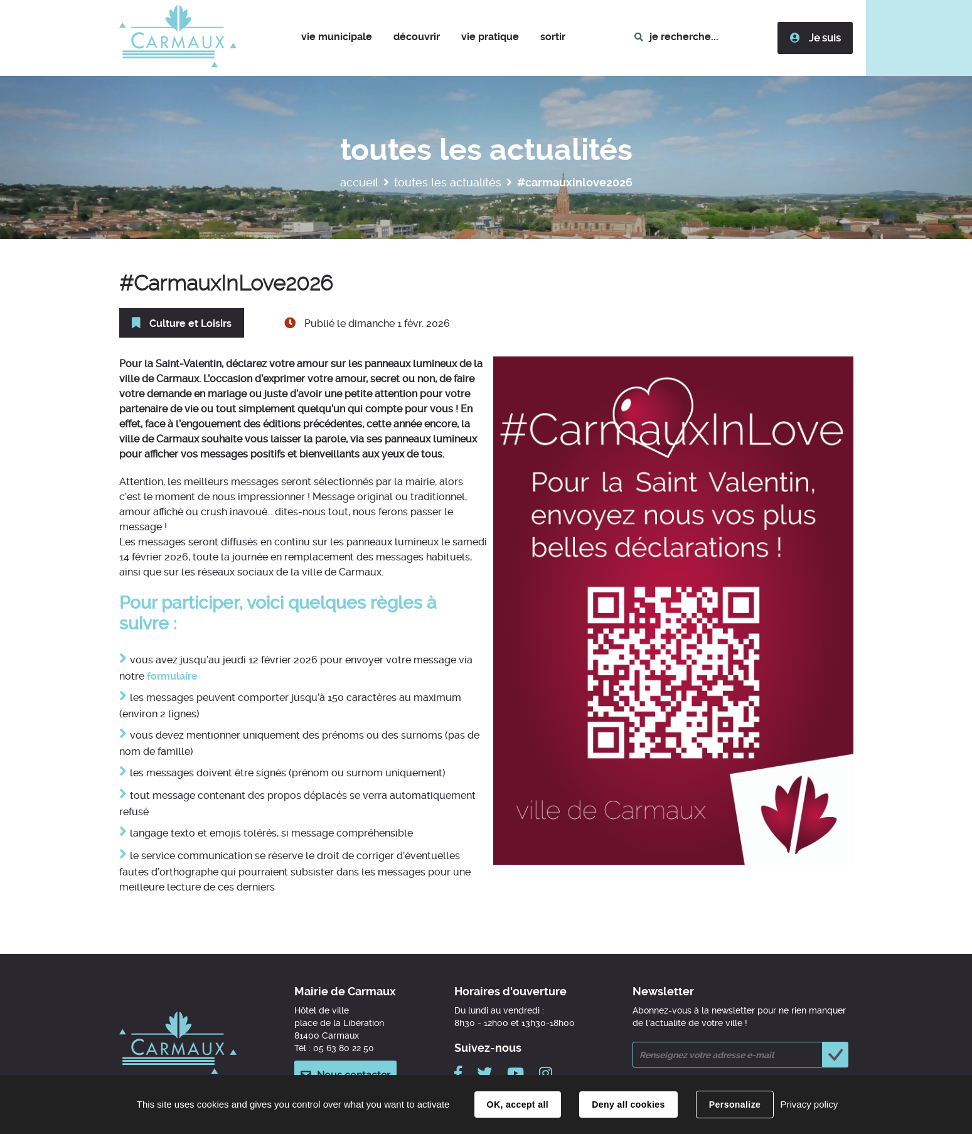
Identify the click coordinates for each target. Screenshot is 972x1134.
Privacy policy (809, 1104)
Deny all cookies (628, 1104)
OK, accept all (517, 1104)
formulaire (172, 676)
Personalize (735, 1104)
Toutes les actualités (447, 182)
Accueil (359, 182)
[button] (336, 38)
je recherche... (683, 37)
